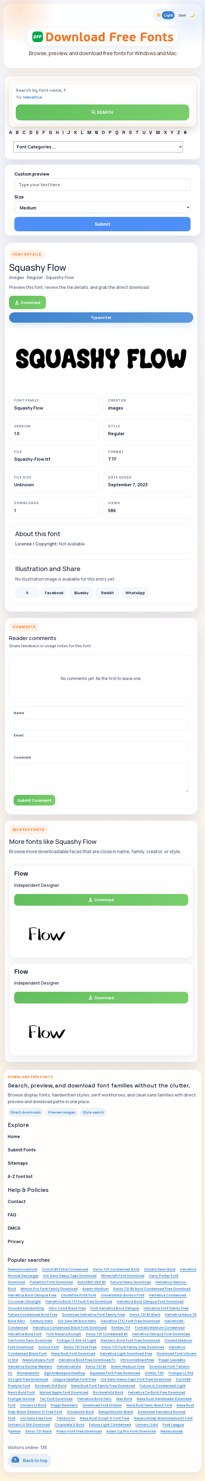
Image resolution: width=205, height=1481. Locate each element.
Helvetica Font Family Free (166, 1308)
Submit (102, 224)
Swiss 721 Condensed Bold (116, 1269)
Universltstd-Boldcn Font (122, 1295)
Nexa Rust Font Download (73, 1353)
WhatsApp (135, 592)
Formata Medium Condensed (160, 1327)
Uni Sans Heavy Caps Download (70, 1275)
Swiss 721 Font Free (80, 1347)
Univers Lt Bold (33, 1405)
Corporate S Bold (69, 1424)
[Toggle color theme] (175, 15)
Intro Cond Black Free (67, 1308)
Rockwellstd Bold (108, 1392)
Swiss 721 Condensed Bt (107, 1334)
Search (102, 112)
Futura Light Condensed (110, 1424)
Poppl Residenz (64, 1405)
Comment (22, 757)
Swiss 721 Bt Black (144, 1314)
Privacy (16, 1241)
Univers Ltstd (146, 1424)
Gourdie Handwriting (26, 1308)
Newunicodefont (22, 1269)
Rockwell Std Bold (50, 1385)
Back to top (29, 1460)
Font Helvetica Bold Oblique (114, 1308)
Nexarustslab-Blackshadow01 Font (163, 1418)
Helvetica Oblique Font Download (161, 1334)
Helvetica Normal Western (30, 1366)
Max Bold (124, 1398)
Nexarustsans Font (38, 1359)
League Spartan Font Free (74, 1379)
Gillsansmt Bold (80, 1411)
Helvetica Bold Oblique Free (32, 1295)
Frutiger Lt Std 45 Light (76, 1340)
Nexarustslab (171, 1431)
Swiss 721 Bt (95, 1366)
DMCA (14, 1228)
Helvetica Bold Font (25, 1334)
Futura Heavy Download (130, 1282)
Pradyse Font (19, 1385)
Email (18, 735)
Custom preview (31, 174)
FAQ (12, 1215)
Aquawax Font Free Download (115, 1372)
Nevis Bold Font (21, 1392)
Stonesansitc (28, 1372)
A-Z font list (20, 1176)
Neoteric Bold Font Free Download (130, 1340)
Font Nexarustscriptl (63, 1334)
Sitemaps (18, 1163)
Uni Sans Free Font (36, 1418)
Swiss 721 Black (38, 1431)
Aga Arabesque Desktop (64, 1372)
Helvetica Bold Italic (94, 1398)
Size (19, 197)
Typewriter (101, 317)
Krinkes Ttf (120, 1327)
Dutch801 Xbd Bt (91, 1282)
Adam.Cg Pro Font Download (131, 1431)
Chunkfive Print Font (78, 1295)
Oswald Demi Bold (159, 1269)
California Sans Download (30, 1340)
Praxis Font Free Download (79, 1431)
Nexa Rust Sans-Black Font (149, 1405)
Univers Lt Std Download (29, 1424)
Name (19, 712)
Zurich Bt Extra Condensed (65, 1269)
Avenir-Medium (95, 1288)
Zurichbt (183, 1379)
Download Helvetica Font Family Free (93, 1314)
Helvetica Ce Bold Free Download (156, 1392)
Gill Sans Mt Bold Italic (77, 1320)
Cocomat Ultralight (24, 1301)
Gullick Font (48, 1347)
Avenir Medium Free (128, 1366)
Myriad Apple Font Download (64, 1392)
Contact (17, 1201)
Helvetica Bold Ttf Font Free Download (78, 1301)
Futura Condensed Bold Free (32, 1314)
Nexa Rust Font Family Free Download (103, 1385)
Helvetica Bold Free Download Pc (87, 1359)
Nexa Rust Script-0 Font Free (104, 1418)
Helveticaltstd (69, 1366)
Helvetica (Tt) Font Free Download (130, 1320)
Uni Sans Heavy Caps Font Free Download (136, 1379)
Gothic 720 (154, 1372)
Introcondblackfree (137, 1359)
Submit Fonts (22, 1150)
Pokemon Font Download (51, 1282)
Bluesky (81, 592)
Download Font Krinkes (102, 1405)
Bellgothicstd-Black (115, 1411)
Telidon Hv (65, 1418)
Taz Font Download (56, 1398)
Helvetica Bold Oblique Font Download (150, 1301)
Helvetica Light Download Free (126, 1353)
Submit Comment (34, 800)
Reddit (107, 592)
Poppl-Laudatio (172, 1359)
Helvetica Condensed (167, 1295)
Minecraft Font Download (122, 1275)
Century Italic (41, 1320)
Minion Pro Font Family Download (49, 1288)
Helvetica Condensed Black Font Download (70, 1327)
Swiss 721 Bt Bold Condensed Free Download (152, 1288)
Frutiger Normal (21, 1398)
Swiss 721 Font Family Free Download (132, 1347)
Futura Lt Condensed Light (163, 1385)
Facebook (54, 592)
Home (14, 1136)
